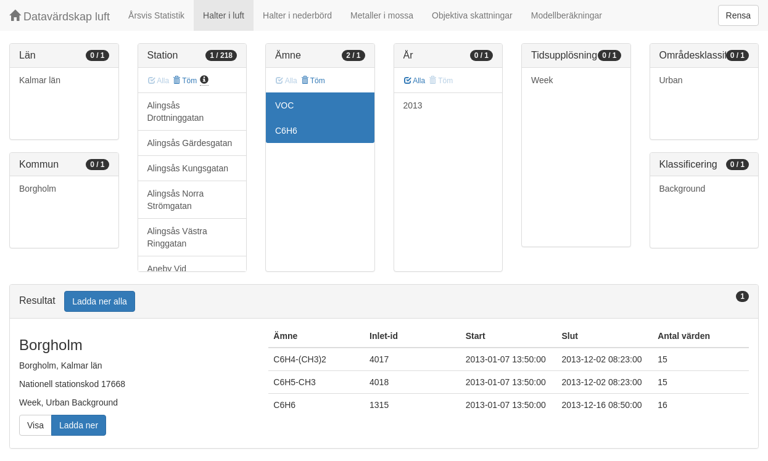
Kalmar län (39, 80)
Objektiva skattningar (472, 15)
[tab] (384, 302)
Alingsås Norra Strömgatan (175, 200)
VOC (284, 105)
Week (542, 80)
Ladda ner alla (99, 301)
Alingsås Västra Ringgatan (177, 237)
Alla (415, 80)
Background (682, 189)
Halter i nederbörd (297, 15)
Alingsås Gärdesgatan (190, 143)
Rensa (738, 15)
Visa (35, 425)
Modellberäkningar (566, 15)
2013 (413, 105)
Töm (185, 80)
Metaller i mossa (381, 15)
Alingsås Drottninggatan (175, 111)
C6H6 (286, 131)
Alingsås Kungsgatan (188, 168)
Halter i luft (223, 15)
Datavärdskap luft (59, 16)
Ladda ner (78, 425)
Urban (671, 80)
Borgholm (37, 189)
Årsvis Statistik (156, 15)
